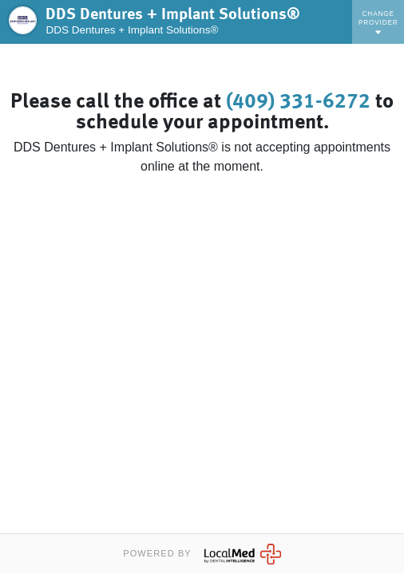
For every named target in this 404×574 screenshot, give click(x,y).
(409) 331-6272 (298, 102)
